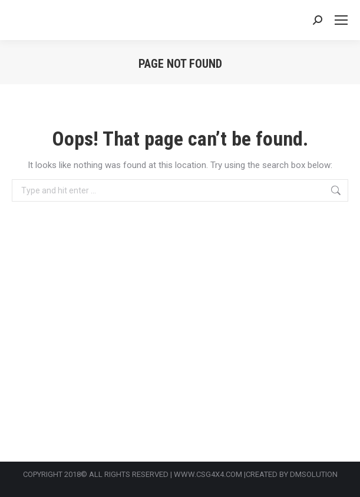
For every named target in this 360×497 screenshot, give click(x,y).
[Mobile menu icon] (341, 20)
